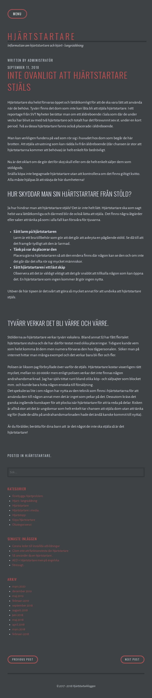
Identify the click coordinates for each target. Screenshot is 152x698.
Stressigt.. (18, 565)
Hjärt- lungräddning (24, 500)
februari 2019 (20, 600)
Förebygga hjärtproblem (27, 496)
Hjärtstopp (19, 515)
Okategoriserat (21, 524)
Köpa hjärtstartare (23, 519)
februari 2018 (20, 634)
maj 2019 (18, 596)
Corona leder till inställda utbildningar (36, 546)
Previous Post (25, 659)
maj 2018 (18, 619)
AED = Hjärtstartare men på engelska (35, 560)
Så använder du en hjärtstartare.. (32, 555)
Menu (17, 14)
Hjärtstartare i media (25, 510)
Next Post (134, 659)
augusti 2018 (20, 610)
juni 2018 (17, 615)
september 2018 (22, 605)
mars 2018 (18, 629)
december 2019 (22, 591)
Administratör (40, 60)
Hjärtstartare (42, 36)
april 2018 (18, 624)
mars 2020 (19, 586)
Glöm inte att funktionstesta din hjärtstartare (40, 550)
